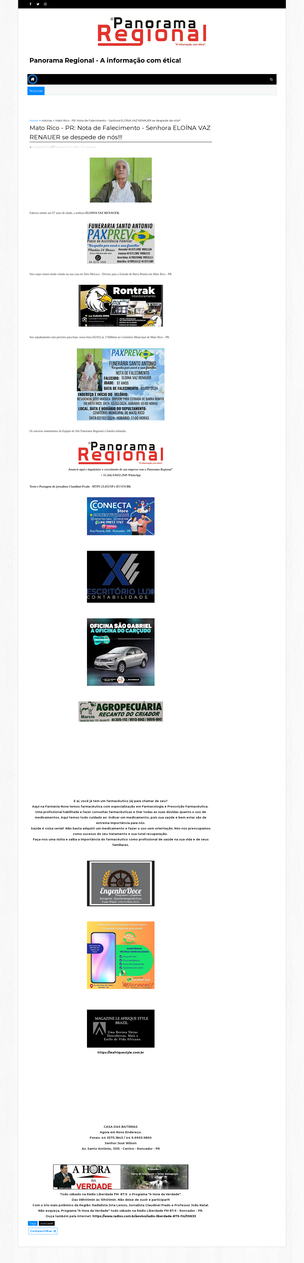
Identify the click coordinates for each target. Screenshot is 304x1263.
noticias (48, 120)
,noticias (90, 146)
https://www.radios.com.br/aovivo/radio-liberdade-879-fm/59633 (136, 1232)
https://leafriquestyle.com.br (112, 1057)
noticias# (48, 1239)
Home (35, 120)
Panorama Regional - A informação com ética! (106, 60)
